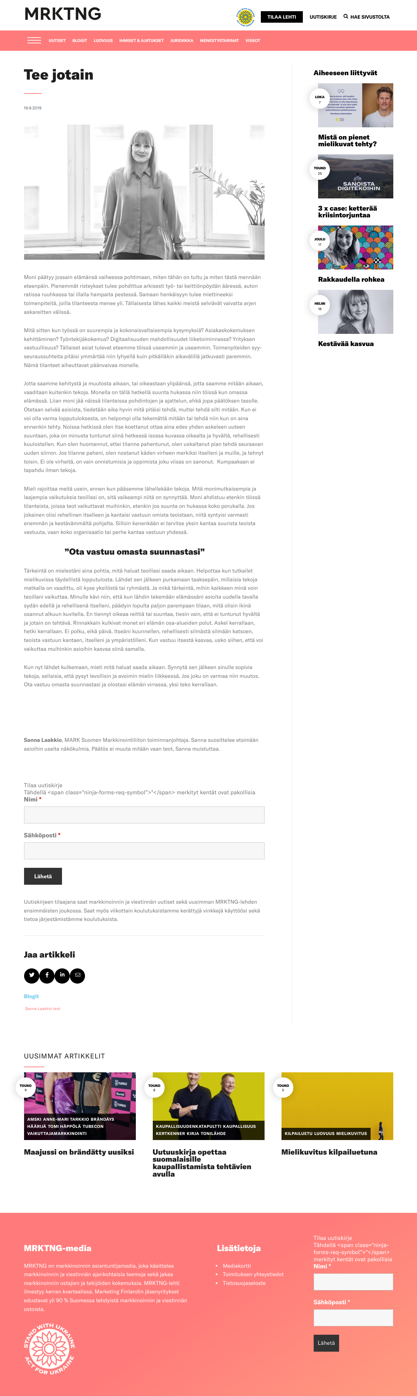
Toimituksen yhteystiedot (253, 1274)
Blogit (79, 40)
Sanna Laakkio (38, 1008)
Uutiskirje (323, 17)
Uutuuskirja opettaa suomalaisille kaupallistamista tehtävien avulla (202, 1163)
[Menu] (34, 40)
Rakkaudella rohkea (351, 279)
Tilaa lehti (282, 17)
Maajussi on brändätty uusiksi (79, 1152)
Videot (253, 40)
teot (56, 1008)
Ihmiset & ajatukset (141, 40)
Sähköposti (42, 835)
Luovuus (103, 40)
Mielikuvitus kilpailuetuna (330, 1152)
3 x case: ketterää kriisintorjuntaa (347, 211)
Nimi (33, 799)
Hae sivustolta (366, 17)
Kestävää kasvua (346, 344)
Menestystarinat (219, 40)
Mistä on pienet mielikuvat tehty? (347, 140)
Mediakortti (237, 1266)
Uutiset (57, 40)
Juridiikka (181, 40)
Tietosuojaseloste (244, 1283)
